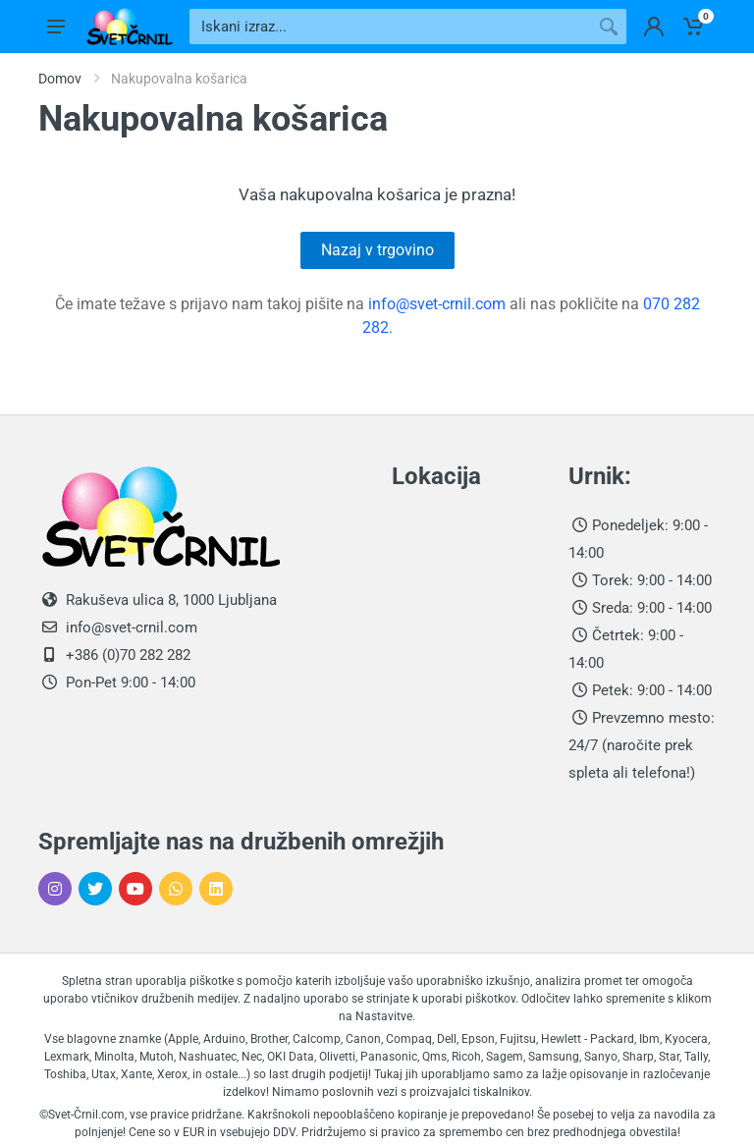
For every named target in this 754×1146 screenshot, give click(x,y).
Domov (59, 78)
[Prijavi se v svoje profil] (653, 26)
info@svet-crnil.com (437, 304)
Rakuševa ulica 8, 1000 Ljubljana (171, 600)
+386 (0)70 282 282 (126, 655)
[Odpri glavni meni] (56, 26)
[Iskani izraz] (390, 26)
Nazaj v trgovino (377, 250)
